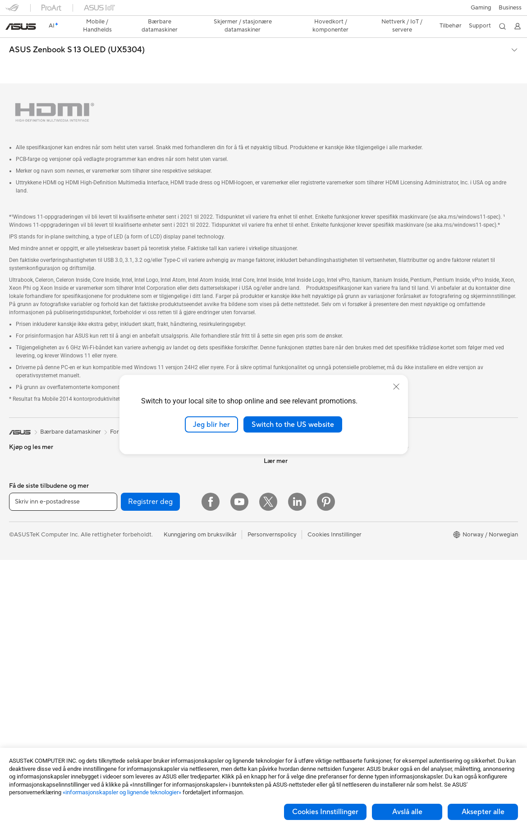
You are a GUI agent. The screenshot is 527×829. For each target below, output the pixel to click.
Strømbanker (152, 736)
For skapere (25, 519)
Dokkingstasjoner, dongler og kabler (182, 722)
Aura (397, 559)
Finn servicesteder (288, 559)
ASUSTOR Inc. (283, 491)
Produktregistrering (290, 573)
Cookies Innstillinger (325, 811)
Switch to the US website (293, 424)
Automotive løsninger (419, 505)
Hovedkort (23, 723)
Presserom (278, 478)
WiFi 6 (142, 532)
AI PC (398, 465)
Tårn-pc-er (23, 601)
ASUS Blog (406, 532)
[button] (12, 11)
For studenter (27, 533)
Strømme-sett (153, 668)
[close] (396, 386)
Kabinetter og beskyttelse (168, 695)
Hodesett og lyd (156, 655)
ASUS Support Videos (293, 627)
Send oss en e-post (289, 587)
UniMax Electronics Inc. (295, 518)
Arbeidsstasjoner (31, 655)
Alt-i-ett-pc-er (28, 587)
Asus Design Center (417, 478)
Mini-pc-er (23, 628)
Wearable (21, 696)
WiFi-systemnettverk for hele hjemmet (185, 559)
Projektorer (24, 669)
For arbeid (23, 506)
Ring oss (275, 600)
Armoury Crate (411, 546)
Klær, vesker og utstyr (163, 682)
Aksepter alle (483, 811)
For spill (19, 492)
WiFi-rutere (149, 546)
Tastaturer (147, 628)
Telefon (18, 438)
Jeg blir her (211, 424)
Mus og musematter (161, 641)
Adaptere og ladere (160, 709)
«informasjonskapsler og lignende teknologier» (122, 792)
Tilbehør (20, 451)
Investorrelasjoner (288, 464)
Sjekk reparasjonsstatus (295, 546)
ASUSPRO (405, 492)
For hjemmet (26, 479)
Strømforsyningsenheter (166, 464)
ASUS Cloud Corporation (298, 505)
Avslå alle (407, 811)
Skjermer (21, 574)
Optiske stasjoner (157, 478)
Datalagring (150, 491)
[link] (263, 11)
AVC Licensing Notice (420, 519)
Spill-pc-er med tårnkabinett (46, 614)
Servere (144, 600)
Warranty (21, 682)
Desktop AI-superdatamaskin (173, 587)
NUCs (17, 642)
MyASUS (276, 641)
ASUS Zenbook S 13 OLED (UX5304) (77, 34)
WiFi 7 (142, 519)
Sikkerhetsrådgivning (292, 614)
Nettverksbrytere (157, 573)
